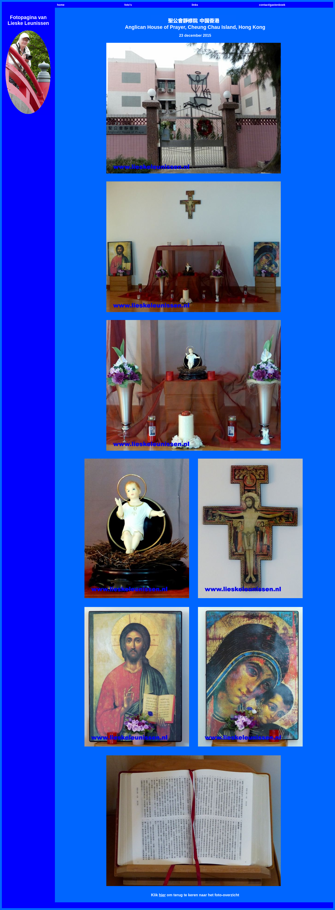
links (195, 5)
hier (162, 895)
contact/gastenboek (272, 5)
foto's (128, 5)
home (60, 5)
